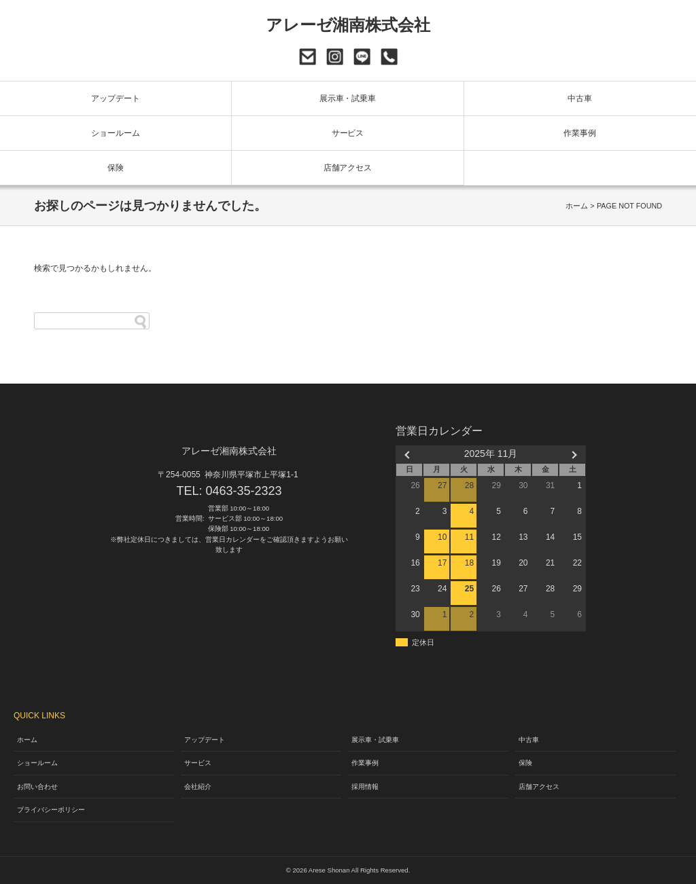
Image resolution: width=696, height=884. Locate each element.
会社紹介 (197, 786)
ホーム (577, 206)
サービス (348, 133)
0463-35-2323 (389, 56)
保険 (115, 167)
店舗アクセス (348, 167)
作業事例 (579, 133)
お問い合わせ (307, 56)
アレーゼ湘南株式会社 (348, 25)
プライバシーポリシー (51, 809)
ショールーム (115, 133)
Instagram (334, 56)
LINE (361, 56)
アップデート (115, 98)
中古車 (580, 98)
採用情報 (365, 786)
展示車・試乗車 (348, 98)
